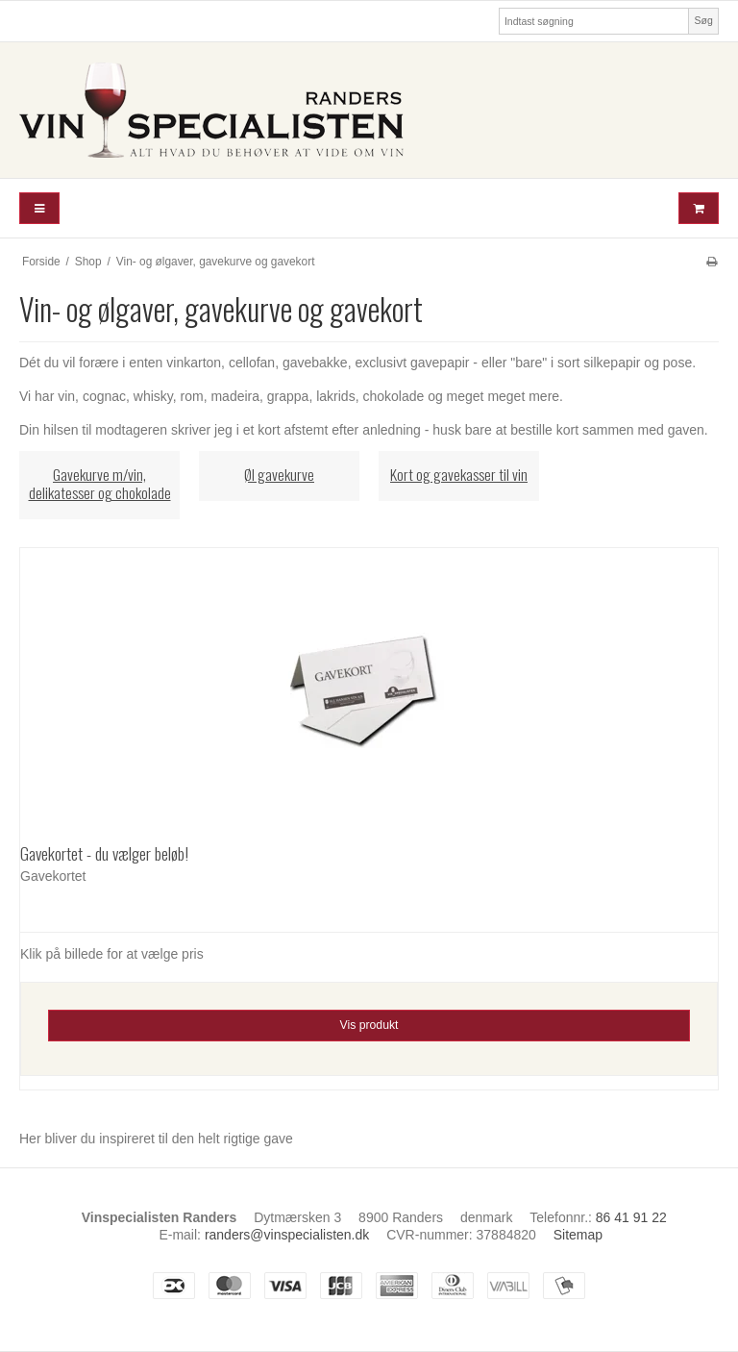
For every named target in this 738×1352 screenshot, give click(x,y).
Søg (703, 20)
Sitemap (578, 1234)
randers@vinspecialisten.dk (287, 1234)
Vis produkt (368, 1025)
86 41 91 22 (631, 1217)
